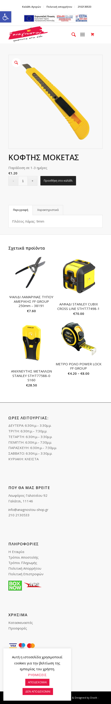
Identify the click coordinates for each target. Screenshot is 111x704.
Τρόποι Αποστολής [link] (23, 557)
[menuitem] (32, 7)
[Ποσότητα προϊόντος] (23, 181)
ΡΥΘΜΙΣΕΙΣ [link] (37, 674)
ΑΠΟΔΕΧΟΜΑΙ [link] (37, 682)
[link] (5, 17)
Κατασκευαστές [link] (20, 622)
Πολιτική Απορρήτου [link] (24, 568)
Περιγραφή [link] (20, 210)
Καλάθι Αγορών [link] (31, 6)
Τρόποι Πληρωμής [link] (22, 562)
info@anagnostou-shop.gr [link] (28, 509)
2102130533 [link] (84, 6)
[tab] (20, 210)
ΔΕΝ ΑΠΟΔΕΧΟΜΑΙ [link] (37, 691)
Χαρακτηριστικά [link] (48, 210)
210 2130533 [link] (19, 515)
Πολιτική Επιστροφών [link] (26, 574)
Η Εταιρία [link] (16, 551)
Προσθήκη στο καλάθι (58, 181)
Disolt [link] (93, 697)
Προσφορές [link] (17, 628)
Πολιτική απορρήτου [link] (59, 6)
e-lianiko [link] (56, 18)
